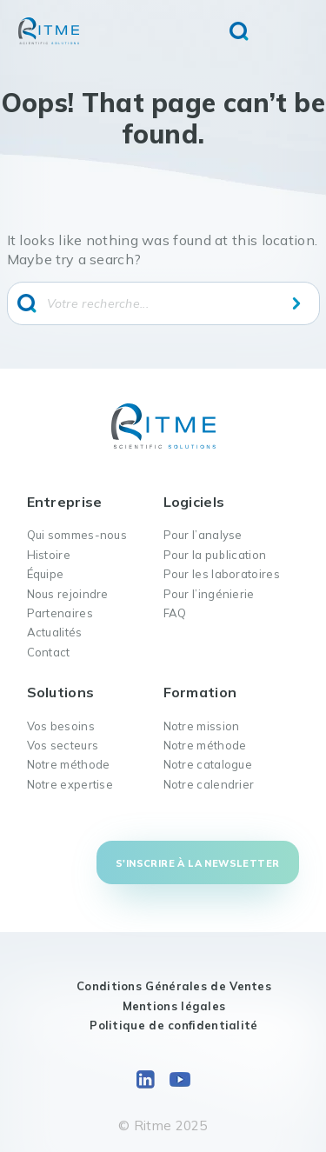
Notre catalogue (208, 764)
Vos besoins (61, 726)
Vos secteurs (63, 745)
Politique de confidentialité (173, 1025)
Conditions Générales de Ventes (174, 986)
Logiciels (194, 501)
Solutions (61, 692)
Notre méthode (68, 764)
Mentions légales (174, 1006)
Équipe (45, 574)
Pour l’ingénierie (209, 594)
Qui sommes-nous (77, 535)
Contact (48, 652)
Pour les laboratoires (221, 574)
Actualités (55, 632)
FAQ (175, 613)
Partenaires (60, 613)
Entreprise (65, 501)
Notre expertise (70, 784)
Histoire (48, 555)
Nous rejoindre (68, 594)
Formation (200, 692)
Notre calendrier (209, 784)
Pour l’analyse (203, 535)
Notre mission (201, 726)
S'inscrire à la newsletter (197, 863)
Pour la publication (215, 555)
